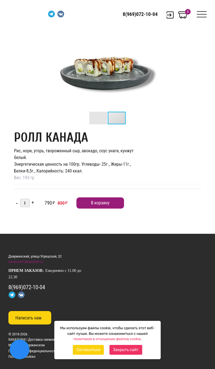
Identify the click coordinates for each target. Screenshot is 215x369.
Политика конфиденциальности (32, 351)
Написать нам (28, 318)
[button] (156, 34)
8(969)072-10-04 (140, 14)
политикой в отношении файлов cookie (107, 339)
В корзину (100, 202)
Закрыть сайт (126, 349)
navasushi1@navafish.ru (25, 262)
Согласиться (88, 349)
